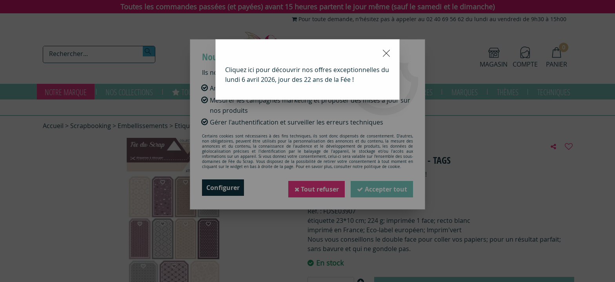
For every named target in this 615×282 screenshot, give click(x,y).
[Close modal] (386, 53)
